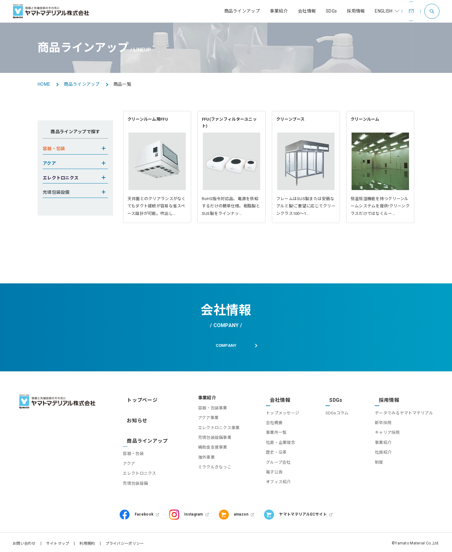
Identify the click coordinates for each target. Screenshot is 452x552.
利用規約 (87, 541)
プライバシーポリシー (124, 541)
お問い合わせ (24, 541)
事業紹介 (383, 441)
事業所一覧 (271, 431)
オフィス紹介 (273, 480)
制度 (379, 461)
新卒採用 (383, 421)
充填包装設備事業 (206, 441)
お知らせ (134, 416)
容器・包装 (136, 442)
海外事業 (198, 461)
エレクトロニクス (142, 462)
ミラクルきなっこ (206, 470)
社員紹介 (383, 451)
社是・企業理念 (275, 441)
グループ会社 (273, 461)
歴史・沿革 (271, 451)
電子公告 (269, 470)
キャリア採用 (387, 431)
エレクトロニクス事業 (211, 431)
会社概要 (269, 421)
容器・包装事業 (204, 411)
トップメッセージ (277, 411)
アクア (132, 452)
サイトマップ (57, 541)
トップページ (139, 401)
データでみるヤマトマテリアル (404, 411)
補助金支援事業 (204, 451)
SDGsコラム (334, 411)
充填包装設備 (138, 472)
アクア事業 (200, 421)
